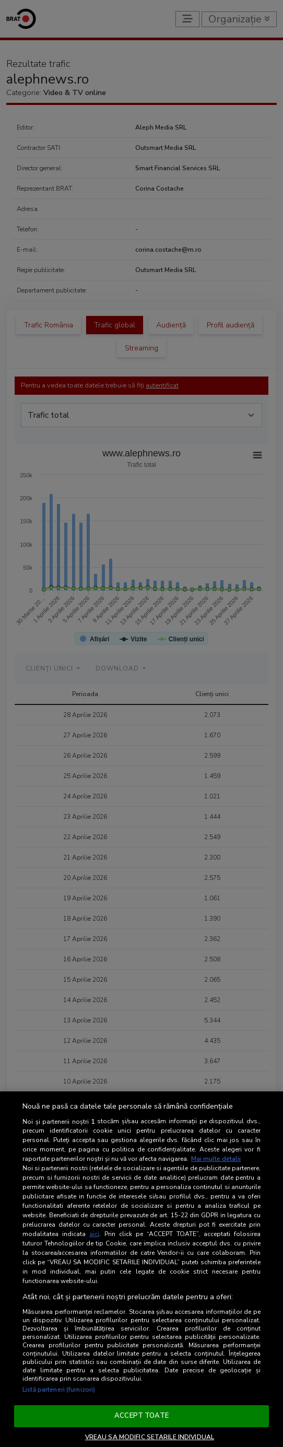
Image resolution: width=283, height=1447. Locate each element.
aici (94, 1234)
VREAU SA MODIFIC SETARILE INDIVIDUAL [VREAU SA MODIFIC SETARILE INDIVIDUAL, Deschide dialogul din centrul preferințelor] (149, 1437)
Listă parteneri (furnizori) (58, 1389)
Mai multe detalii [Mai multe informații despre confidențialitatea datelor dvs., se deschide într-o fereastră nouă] (216, 1159)
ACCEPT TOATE (141, 1415)
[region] (141, 1269)
